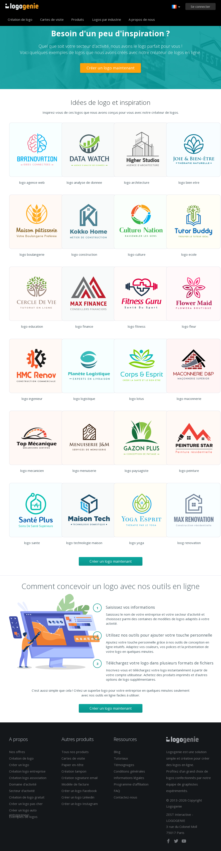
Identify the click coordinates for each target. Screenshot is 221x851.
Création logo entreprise (27, 771)
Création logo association (27, 778)
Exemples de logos (23, 816)
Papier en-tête (73, 765)
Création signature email (80, 778)
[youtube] (184, 842)
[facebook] (168, 842)
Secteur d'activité (22, 791)
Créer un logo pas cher (26, 804)
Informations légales (129, 778)
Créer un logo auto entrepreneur (23, 812)
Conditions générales (129, 771)
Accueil (21, 6)
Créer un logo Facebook (79, 791)
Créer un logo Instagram (80, 804)
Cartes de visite (52, 19)
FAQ (117, 791)
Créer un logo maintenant (111, 67)
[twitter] (176, 842)
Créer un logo (19, 765)
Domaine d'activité (22, 784)
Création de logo (20, 19)
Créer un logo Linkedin (78, 797)
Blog (117, 752)
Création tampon (74, 771)
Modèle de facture (75, 784)
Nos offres (17, 752)
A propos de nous (142, 19)
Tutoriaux (121, 758)
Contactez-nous (125, 797)
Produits (77, 19)
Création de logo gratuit (26, 797)
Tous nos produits (75, 752)
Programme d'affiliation (131, 784)
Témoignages (124, 765)
